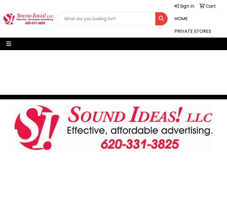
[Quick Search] (106, 18)
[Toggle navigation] (9, 44)
